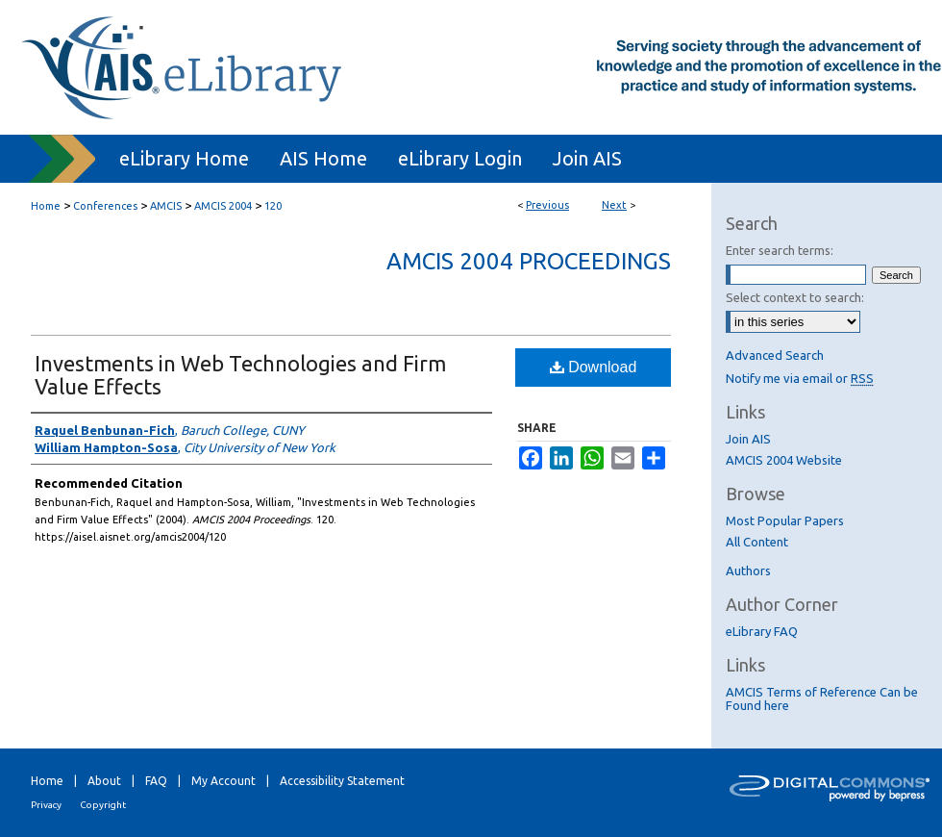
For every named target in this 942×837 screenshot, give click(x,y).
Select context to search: (795, 297)
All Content (757, 541)
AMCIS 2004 (223, 206)
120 (273, 206)
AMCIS (166, 206)
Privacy (46, 804)
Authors (748, 570)
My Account (223, 780)
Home (46, 206)
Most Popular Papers (785, 520)
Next (614, 205)
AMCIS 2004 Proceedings (528, 261)
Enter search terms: (779, 250)
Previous (547, 205)
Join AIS (748, 438)
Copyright (103, 804)
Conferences (105, 206)
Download (593, 367)
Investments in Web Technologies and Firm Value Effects (240, 374)
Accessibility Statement (342, 780)
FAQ (156, 780)
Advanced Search (775, 355)
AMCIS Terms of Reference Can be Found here (822, 698)
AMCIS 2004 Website (784, 460)
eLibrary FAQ (762, 631)
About (104, 780)
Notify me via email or (800, 378)
